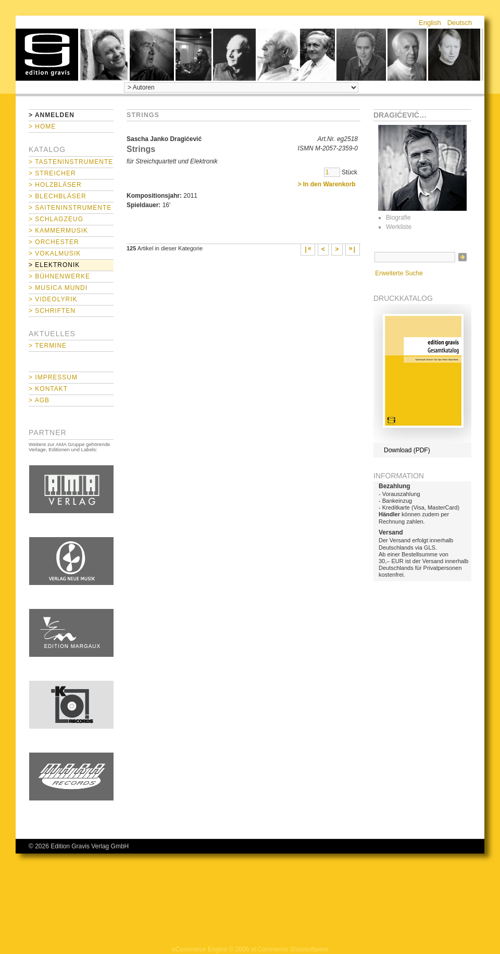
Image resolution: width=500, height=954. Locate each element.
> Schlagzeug (56, 219)
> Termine (48, 345)
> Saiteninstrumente (70, 207)
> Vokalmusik (55, 253)
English (430, 23)
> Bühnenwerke (59, 276)
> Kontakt (48, 388)
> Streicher (52, 173)
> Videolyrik (53, 299)
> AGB (39, 400)
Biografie (398, 217)
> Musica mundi (58, 287)
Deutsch (459, 23)
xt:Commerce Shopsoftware (289, 949)
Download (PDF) (407, 450)
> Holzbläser (55, 184)
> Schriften (52, 310)
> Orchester (54, 242)
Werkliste (398, 227)
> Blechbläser (57, 196)
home (47, 55)
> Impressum (53, 377)
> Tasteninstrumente (71, 162)
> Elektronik (54, 265)
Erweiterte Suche (398, 273)
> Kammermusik (58, 230)
